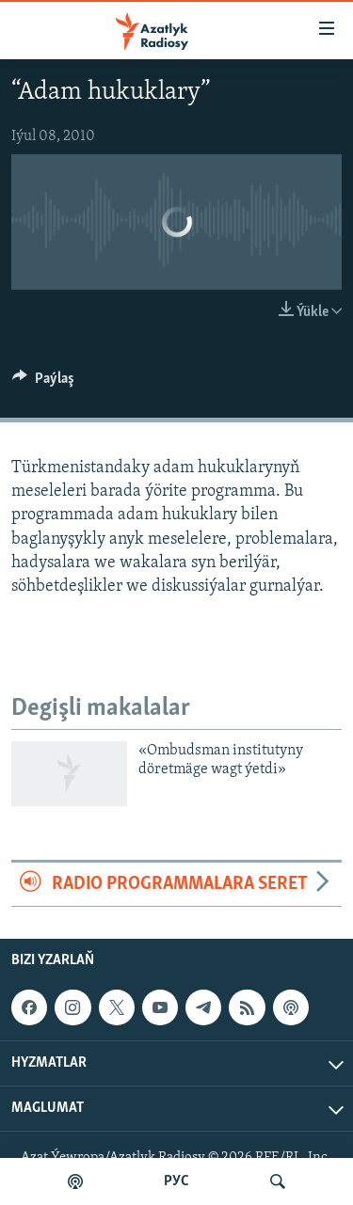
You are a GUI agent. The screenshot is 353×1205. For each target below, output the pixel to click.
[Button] (43, 383)
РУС (176, 1181)
